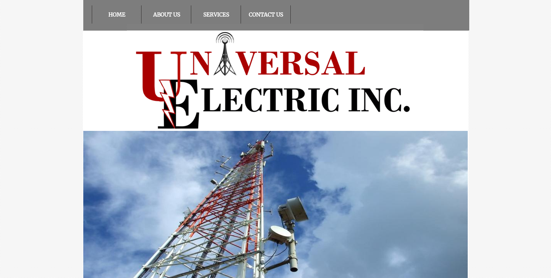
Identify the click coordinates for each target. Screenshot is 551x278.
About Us (166, 14)
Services (216, 14)
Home (116, 14)
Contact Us (266, 14)
